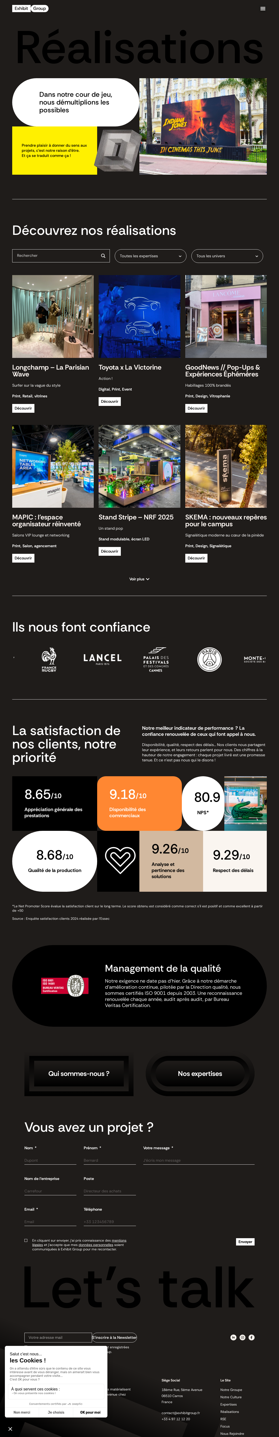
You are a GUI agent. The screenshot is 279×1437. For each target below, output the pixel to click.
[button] (263, 9)
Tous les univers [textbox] (210, 256)
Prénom (91, 1148)
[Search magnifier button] (103, 255)
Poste (89, 1179)
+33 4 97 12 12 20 (176, 1419)
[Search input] (57, 255)
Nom (29, 1148)
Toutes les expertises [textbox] (139, 256)
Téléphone (93, 1209)
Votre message (157, 1148)
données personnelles (96, 1245)
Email (29, 1209)
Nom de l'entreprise (41, 1179)
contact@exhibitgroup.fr (181, 1413)
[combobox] (150, 256)
